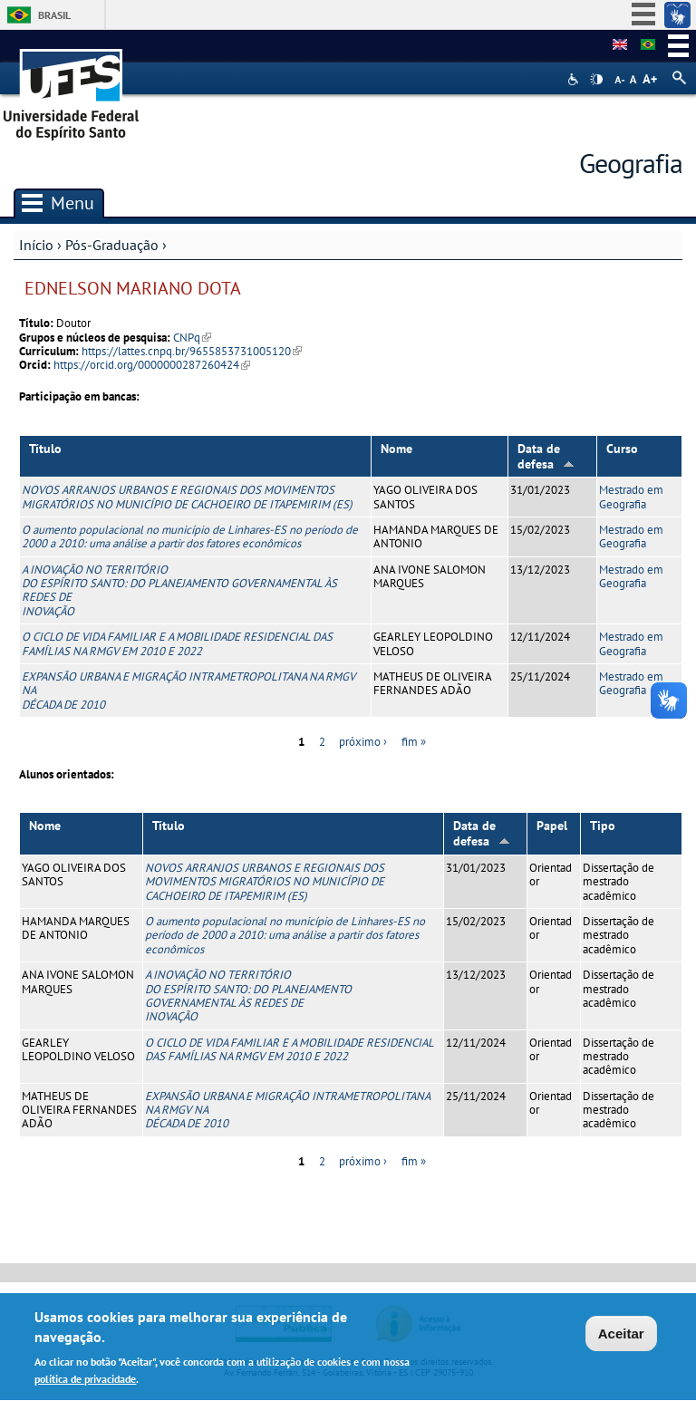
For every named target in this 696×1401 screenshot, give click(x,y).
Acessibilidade (575, 79)
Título (45, 448)
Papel (551, 825)
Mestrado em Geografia (631, 496)
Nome (396, 448)
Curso (622, 448)
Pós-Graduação (112, 245)
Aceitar (621, 1337)
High (596, 79)
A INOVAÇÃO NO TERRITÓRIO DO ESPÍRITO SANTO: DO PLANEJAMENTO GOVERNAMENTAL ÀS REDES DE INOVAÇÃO (179, 590)
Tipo (602, 825)
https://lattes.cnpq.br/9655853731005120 (192, 351)
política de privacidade (85, 1382)
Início (36, 245)
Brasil (54, 15)
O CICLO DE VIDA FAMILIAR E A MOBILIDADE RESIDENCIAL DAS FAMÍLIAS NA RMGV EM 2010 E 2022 (177, 643)
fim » (413, 741)
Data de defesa (546, 456)
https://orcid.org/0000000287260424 (151, 364)
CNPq (192, 337)
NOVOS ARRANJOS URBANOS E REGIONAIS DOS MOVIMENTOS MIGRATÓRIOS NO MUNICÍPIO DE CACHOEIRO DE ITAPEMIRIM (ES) (187, 496)
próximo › (363, 741)
